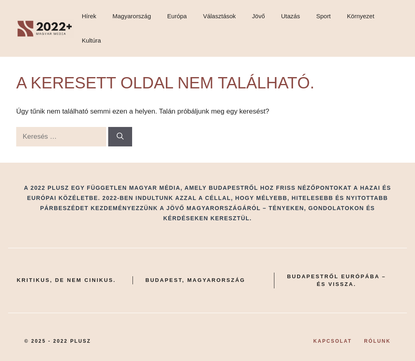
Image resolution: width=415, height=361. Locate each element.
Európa (177, 16)
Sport (323, 16)
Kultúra (91, 40)
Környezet (360, 16)
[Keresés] (120, 136)
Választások (219, 16)
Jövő (258, 16)
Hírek (89, 16)
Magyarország (132, 16)
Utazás (290, 16)
